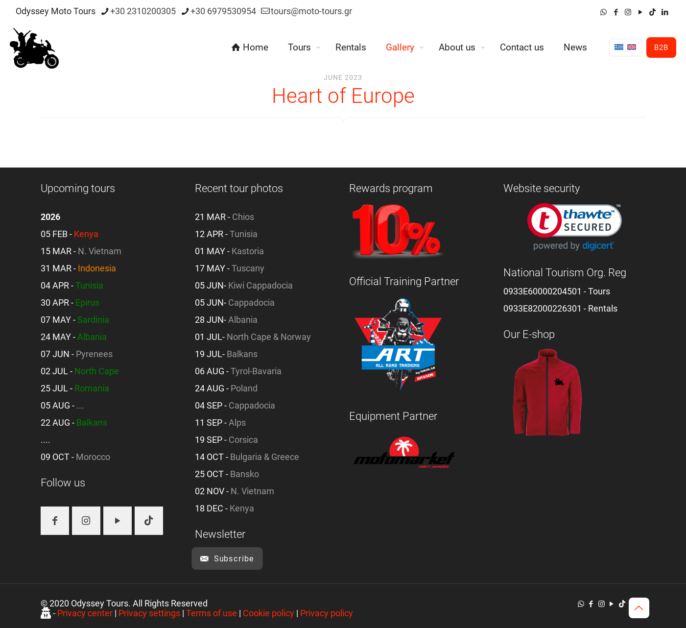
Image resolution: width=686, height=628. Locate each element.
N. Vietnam (99, 251)
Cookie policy (268, 613)
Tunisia (89, 285)
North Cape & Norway (269, 337)
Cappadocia (251, 302)
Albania (92, 337)
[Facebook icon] (615, 12)
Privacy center (85, 613)
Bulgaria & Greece (264, 457)
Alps (237, 422)
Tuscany (248, 268)
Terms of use (211, 613)
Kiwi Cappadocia (260, 285)
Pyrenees (94, 354)
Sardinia (93, 319)
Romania (91, 388)
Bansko (244, 474)
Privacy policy (326, 613)
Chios (243, 217)
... (80, 405)
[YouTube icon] (640, 12)
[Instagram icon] (628, 12)
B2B (661, 47)
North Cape (96, 371)
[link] (574, 227)
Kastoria (248, 251)
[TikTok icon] (652, 12)
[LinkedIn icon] (664, 12)
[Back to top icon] (639, 608)
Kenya (86, 234)
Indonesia (97, 268)
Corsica (243, 440)
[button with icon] (55, 521)
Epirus (87, 302)
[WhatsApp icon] (603, 12)
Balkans (91, 422)
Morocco (93, 457)
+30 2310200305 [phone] (143, 11)
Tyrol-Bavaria (256, 371)
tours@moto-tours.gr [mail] (311, 11)
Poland (244, 388)
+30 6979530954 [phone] (223, 11)
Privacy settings (149, 613)
